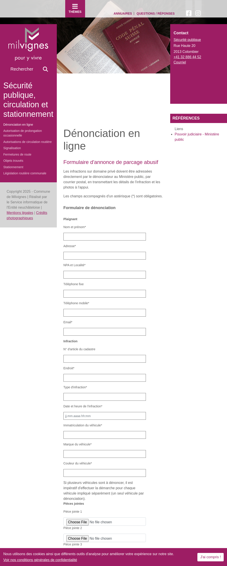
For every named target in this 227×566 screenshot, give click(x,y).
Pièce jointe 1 (72, 511)
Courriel (180, 62)
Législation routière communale (24, 173)
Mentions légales (20, 213)
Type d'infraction (75, 387)
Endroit (68, 368)
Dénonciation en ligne (18, 124)
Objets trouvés (13, 160)
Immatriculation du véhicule (82, 425)
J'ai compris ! (210, 557)
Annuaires (123, 13)
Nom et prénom (74, 227)
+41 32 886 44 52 (187, 57)
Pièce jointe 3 (72, 544)
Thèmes (75, 8)
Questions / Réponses (156, 13)
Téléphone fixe (73, 284)
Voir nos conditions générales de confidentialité (40, 560)
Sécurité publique (187, 40)
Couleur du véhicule (77, 463)
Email (67, 322)
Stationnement (13, 167)
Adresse (69, 246)
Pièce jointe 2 (72, 528)
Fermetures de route (17, 154)
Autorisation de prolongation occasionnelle (22, 133)
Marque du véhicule (77, 444)
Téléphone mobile (76, 303)
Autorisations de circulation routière (27, 142)
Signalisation (12, 148)
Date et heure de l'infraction (82, 406)
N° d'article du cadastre (79, 349)
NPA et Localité (74, 265)
